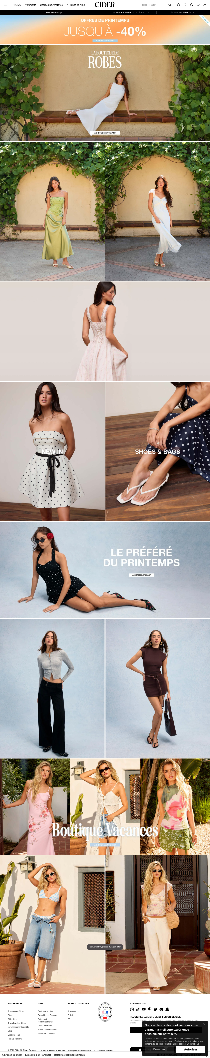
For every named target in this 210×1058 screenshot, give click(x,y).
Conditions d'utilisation (104, 1050)
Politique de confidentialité (79, 1050)
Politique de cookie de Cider (53, 1050)
